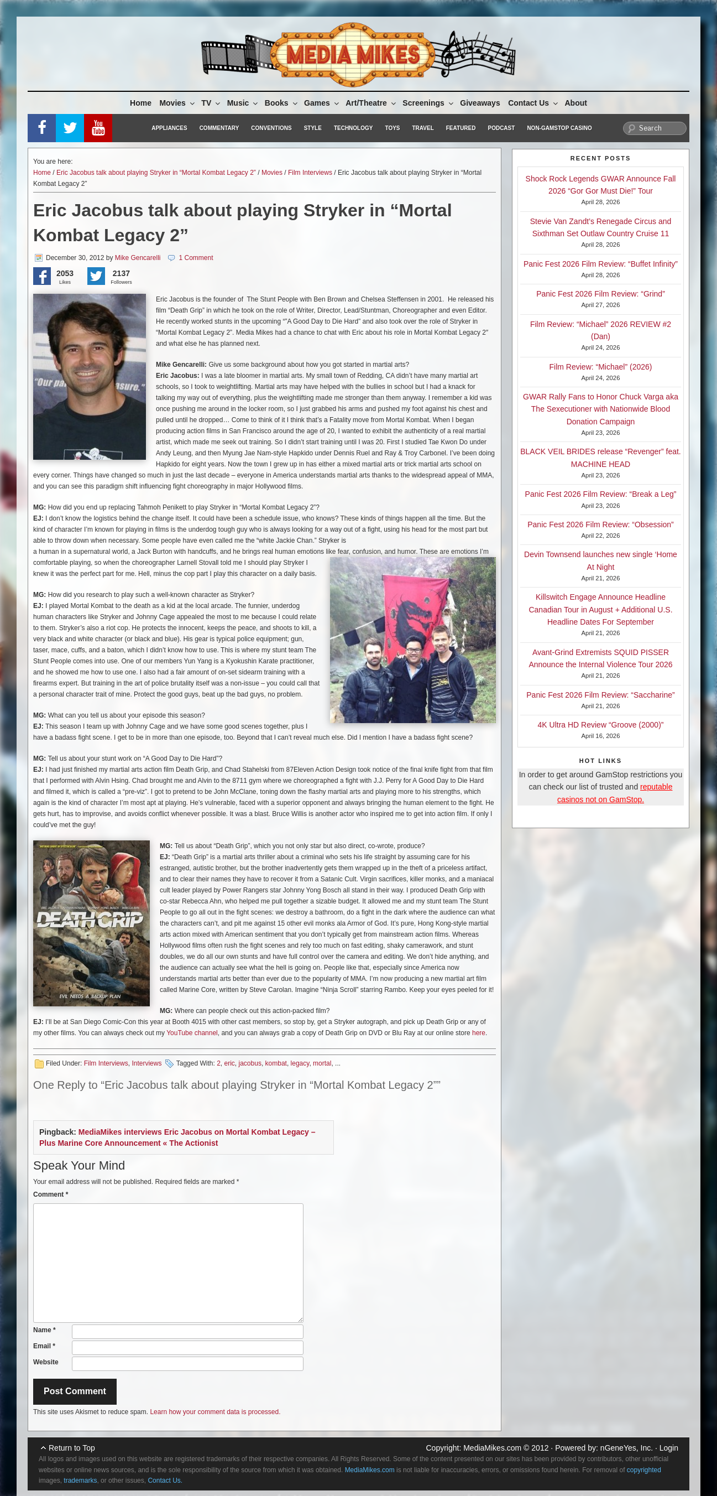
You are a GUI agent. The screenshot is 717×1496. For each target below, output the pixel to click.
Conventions (271, 128)
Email (44, 1346)
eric (229, 1063)
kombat (276, 1063)
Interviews (146, 1063)
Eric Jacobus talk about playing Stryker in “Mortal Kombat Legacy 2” (156, 172)
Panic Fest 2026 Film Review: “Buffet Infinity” (601, 263)
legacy (300, 1063)
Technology (353, 128)
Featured (461, 128)
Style (313, 128)
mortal (322, 1063)
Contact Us (533, 102)
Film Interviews (310, 172)
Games (322, 102)
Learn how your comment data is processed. (215, 1412)
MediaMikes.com (492, 1447)
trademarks (80, 1480)
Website (46, 1362)
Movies (177, 102)
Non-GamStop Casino (559, 128)
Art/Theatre (371, 102)
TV (211, 102)
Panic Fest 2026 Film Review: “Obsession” (600, 524)
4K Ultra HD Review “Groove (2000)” (601, 724)
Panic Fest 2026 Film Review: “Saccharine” (600, 694)
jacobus (250, 1063)
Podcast (501, 128)
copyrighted (644, 1470)
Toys (392, 128)
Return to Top (72, 1447)
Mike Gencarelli (138, 258)
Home (140, 102)
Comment (50, 1194)
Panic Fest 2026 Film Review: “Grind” (600, 293)
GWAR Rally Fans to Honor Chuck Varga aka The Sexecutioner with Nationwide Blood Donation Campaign (600, 409)
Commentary (219, 128)
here (478, 1033)
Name (44, 1330)
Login (669, 1447)
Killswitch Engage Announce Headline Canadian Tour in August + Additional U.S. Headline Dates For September (600, 609)
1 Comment (196, 258)
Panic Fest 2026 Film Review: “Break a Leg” (601, 494)
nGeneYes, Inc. (626, 1447)
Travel (423, 128)
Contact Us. (165, 1480)
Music (243, 102)
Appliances (169, 128)
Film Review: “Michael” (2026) (600, 366)
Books (282, 102)
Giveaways (480, 102)
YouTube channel (192, 1033)
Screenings (428, 102)
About (576, 102)
